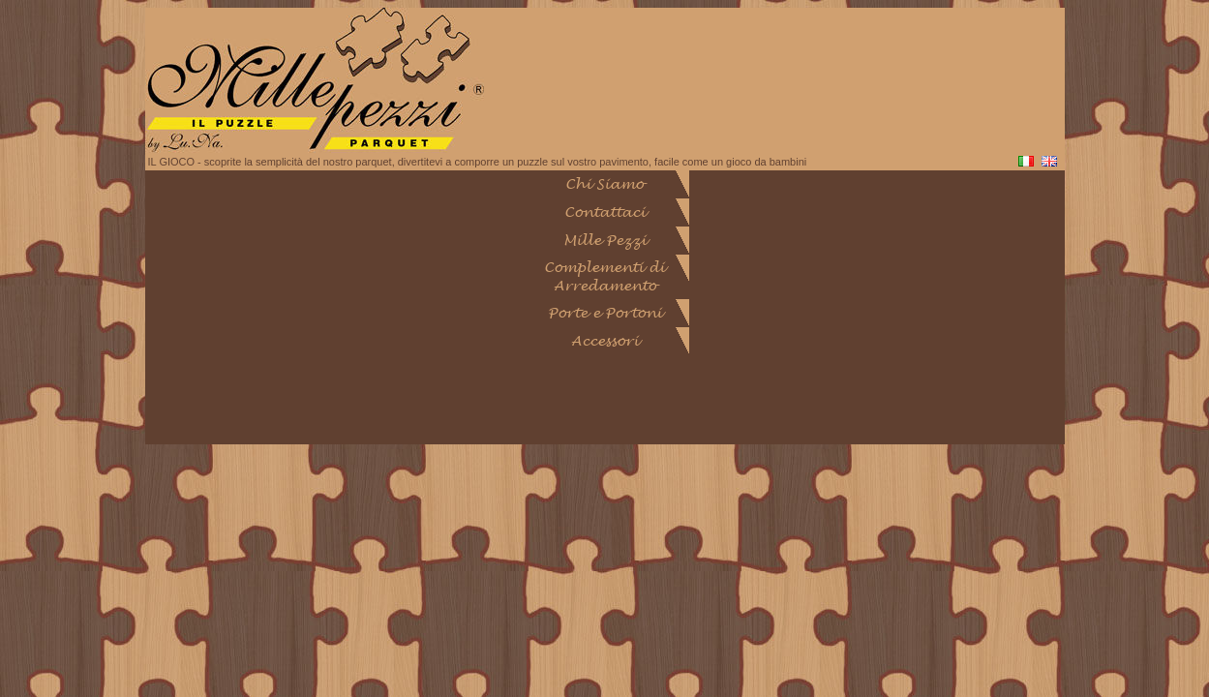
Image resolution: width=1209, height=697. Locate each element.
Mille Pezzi (605, 240)
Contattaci (605, 212)
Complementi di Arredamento (604, 276)
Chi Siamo (604, 184)
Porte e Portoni (605, 313)
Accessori (605, 341)
